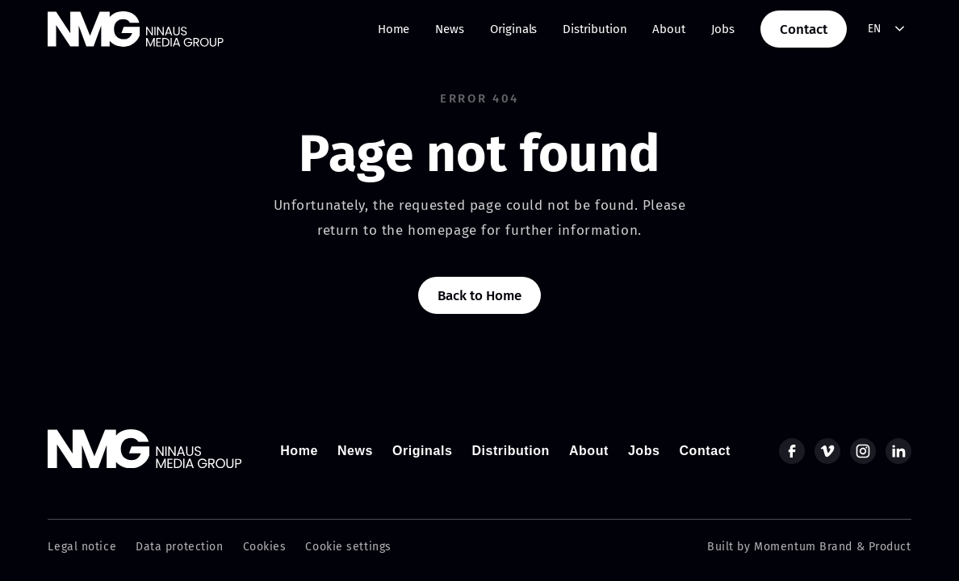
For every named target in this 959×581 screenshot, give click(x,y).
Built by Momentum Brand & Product (809, 547)
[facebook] (792, 451)
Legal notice (82, 547)
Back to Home (479, 295)
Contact (803, 29)
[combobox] (887, 29)
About (668, 29)
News (449, 29)
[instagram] (863, 451)
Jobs (723, 29)
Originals (514, 29)
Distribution (594, 29)
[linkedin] (898, 451)
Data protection (179, 547)
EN (875, 29)
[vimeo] (827, 451)
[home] (136, 29)
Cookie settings (348, 547)
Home (393, 29)
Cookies (265, 547)
